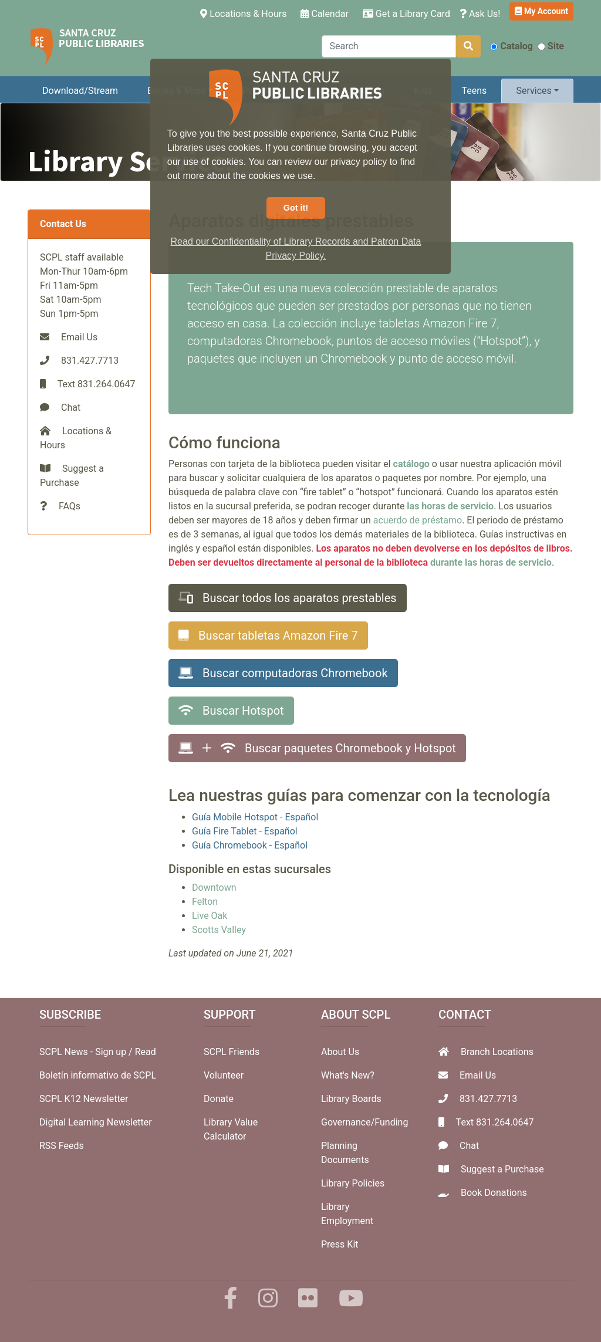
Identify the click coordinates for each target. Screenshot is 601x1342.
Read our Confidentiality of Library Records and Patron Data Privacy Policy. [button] (296, 248)
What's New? (347, 1075)
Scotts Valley (219, 929)
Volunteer (224, 1075)
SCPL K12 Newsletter (84, 1098)
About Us (340, 1051)
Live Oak (209, 915)
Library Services (133, 161)
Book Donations (494, 1192)
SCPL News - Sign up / (87, 1051)
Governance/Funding (364, 1122)
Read (145, 1051)
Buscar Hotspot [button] (231, 711)
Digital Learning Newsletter (95, 1122)
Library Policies (352, 1183)
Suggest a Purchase (502, 1169)
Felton (205, 901)
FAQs (69, 506)
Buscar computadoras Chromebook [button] (283, 673)
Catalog (511, 46)
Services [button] (533, 90)
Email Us (79, 337)
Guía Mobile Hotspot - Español (255, 817)
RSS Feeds (61, 1145)
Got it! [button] (295, 207)
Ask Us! (480, 13)
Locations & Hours (245, 12)
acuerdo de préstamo (417, 520)
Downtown (214, 887)
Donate (219, 1098)
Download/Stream (80, 90)
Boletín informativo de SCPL (97, 1075)
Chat (70, 407)
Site (551, 46)
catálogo (411, 463)
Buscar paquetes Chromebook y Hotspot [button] (317, 748)
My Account (541, 11)
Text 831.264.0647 (495, 1122)
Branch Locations (497, 1051)
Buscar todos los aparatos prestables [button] (287, 598)
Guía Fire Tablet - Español (245, 831)
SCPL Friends (231, 1051)
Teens (474, 90)
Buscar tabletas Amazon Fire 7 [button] (268, 635)
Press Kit (340, 1244)
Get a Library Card (406, 13)
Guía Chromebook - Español (250, 845)
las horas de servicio (450, 506)
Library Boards (351, 1098)
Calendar (324, 13)
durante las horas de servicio (491, 562)
